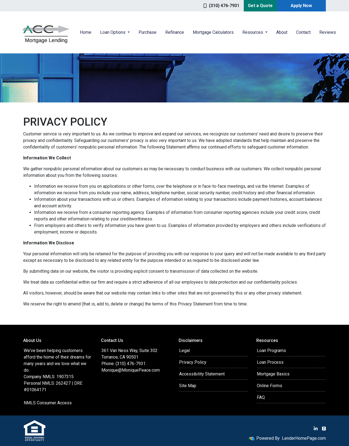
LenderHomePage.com (304, 438)
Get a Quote (260, 5)
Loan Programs (271, 350)
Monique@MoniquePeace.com (130, 370)
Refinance (174, 32)
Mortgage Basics (273, 374)
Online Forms (269, 385)
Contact (303, 32)
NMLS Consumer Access (48, 402)
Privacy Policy (192, 362)
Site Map (187, 385)
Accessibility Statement (202, 374)
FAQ (261, 397)
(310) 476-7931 (221, 5)
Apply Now (301, 5)
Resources (253, 32)
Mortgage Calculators (213, 32)
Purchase (148, 32)
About (281, 32)
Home (85, 32)
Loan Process (270, 362)
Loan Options (113, 32)
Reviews (327, 32)
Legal (184, 350)
